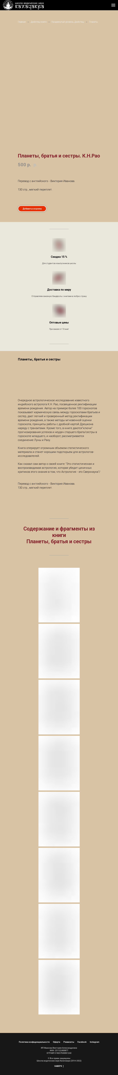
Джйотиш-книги (38, 22)
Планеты (93, 22)
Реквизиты (68, 1042)
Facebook (82, 1042)
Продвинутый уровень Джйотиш (68, 22)
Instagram (94, 1042)
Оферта (56, 1042)
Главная (22, 22)
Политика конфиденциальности (34, 1042)
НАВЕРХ (59, 1066)
